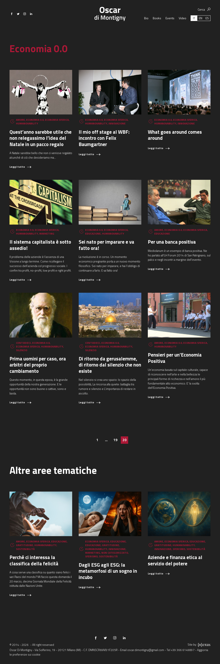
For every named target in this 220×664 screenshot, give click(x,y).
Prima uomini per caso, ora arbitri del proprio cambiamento (38, 365)
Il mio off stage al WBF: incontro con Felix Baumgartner (104, 138)
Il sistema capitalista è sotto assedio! (40, 245)
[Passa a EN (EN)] (200, 26)
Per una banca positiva (172, 242)
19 (115, 439)
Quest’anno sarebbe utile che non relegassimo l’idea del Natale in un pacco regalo (41, 138)
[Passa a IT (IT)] (194, 26)
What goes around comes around (175, 135)
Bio (146, 27)
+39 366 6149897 (182, 650)
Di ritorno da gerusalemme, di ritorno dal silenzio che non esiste (110, 365)
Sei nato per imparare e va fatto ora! (106, 245)
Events (170, 27)
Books (157, 27)
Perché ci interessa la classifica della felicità (34, 560)
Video (182, 27)
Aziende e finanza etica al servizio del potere (175, 560)
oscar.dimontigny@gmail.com (145, 650)
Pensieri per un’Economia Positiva (175, 358)
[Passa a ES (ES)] (207, 26)
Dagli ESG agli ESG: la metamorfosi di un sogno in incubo (108, 571)
